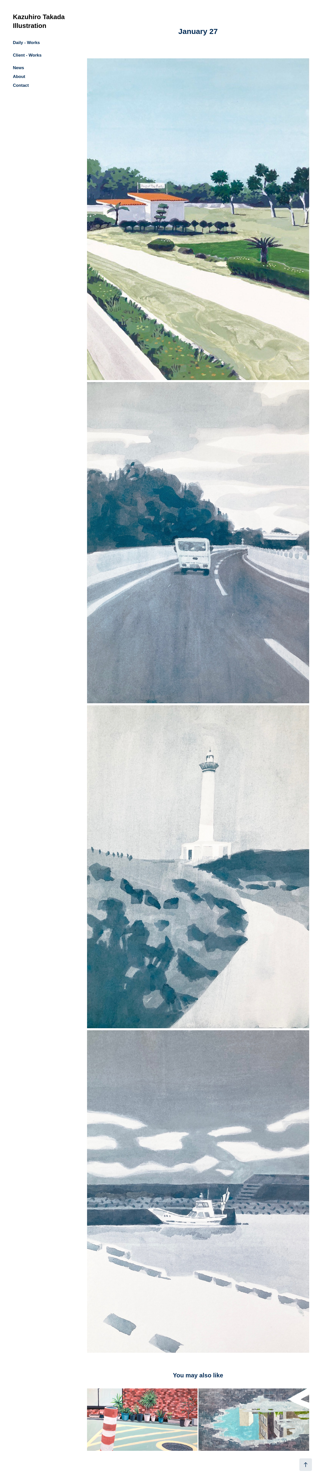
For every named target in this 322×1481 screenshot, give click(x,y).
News (18, 67)
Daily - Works (26, 42)
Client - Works (27, 55)
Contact (21, 85)
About (19, 76)
